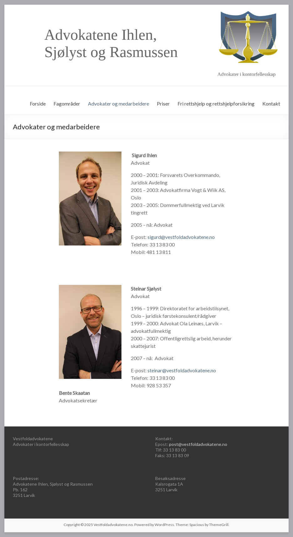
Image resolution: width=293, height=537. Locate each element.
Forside (38, 103)
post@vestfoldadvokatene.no (198, 444)
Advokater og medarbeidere (118, 103)
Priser (163, 103)
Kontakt (271, 103)
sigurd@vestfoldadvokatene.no (181, 237)
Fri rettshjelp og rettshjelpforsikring (215, 103)
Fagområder (67, 103)
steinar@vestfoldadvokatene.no (181, 370)
